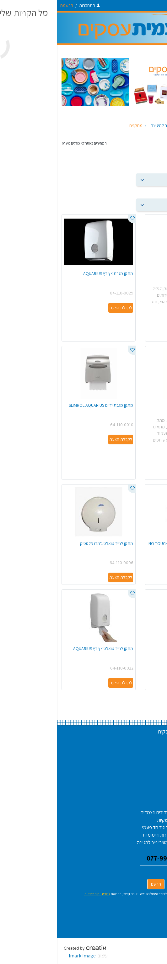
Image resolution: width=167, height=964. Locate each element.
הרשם (99, 884)
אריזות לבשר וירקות (139, 835)
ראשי (153, 125)
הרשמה (9, 5)
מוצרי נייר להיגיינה (109, 125)
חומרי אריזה (146, 842)
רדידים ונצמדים (97, 812)
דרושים (150, 741)
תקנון (152, 756)
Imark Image (25, 955)
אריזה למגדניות (143, 827)
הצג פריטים (152, 192)
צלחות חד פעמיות (141, 812)
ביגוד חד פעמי (98, 827)
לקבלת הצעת (147, 334)
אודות (152, 764)
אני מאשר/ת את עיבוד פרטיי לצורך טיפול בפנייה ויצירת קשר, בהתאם (93, 894)
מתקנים (79, 125)
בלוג (153, 771)
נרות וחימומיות (98, 835)
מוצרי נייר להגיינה (95, 842)
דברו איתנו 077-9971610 (123, 858)
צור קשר (149, 779)
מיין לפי (156, 167)
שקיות (105, 820)
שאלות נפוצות (144, 749)
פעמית (137, 125)
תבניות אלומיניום (142, 820)
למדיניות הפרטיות (40, 894)
